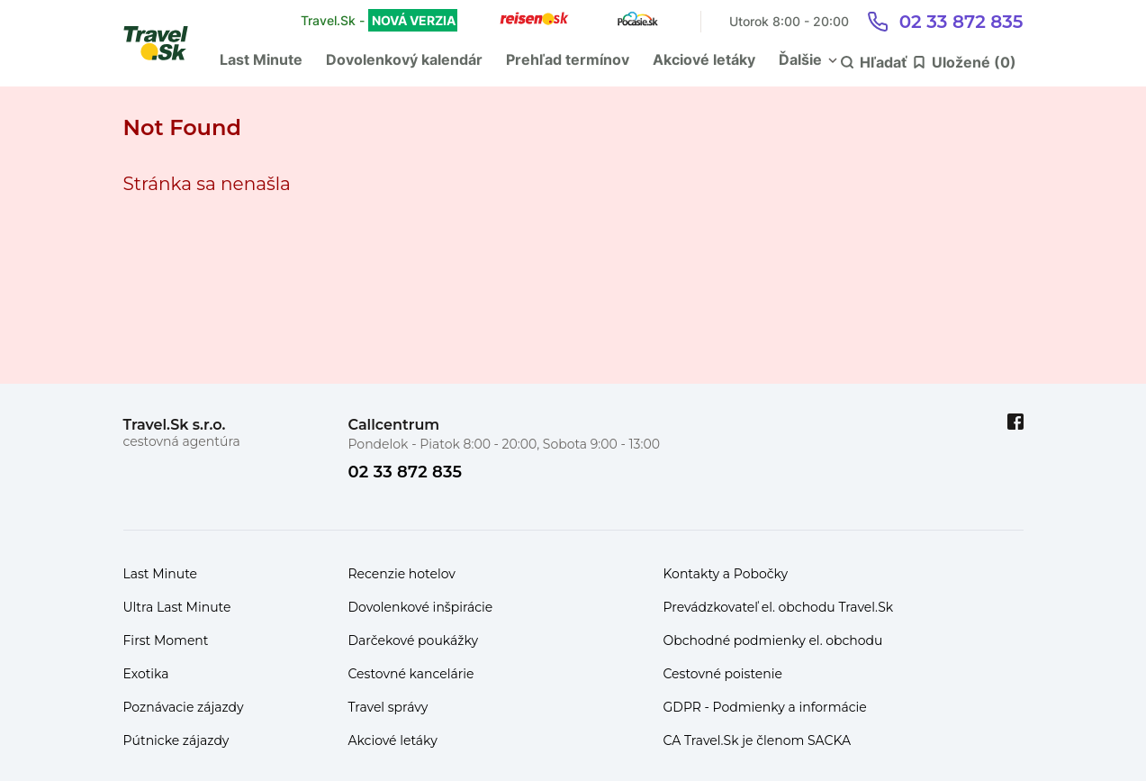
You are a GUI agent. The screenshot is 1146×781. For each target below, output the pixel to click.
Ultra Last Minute (177, 607)
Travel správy (388, 707)
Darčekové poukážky (413, 640)
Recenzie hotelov (402, 574)
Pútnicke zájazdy (176, 740)
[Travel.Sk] (165, 43)
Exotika (146, 674)
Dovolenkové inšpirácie (420, 607)
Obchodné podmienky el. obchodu (773, 640)
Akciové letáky (704, 59)
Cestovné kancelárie (411, 674)
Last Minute (261, 59)
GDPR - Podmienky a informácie (765, 707)
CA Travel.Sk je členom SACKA (757, 740)
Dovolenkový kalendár (404, 59)
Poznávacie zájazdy (183, 707)
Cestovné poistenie (723, 674)
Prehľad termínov (567, 59)
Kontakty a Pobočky (726, 574)
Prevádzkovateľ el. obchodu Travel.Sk (778, 607)
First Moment (166, 640)
